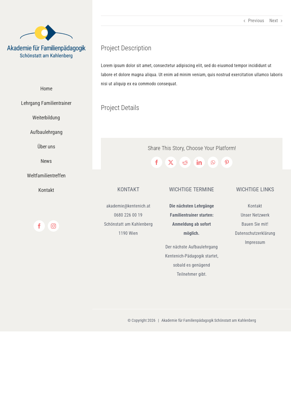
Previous (256, 20)
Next (273, 20)
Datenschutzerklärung (255, 233)
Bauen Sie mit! (255, 224)
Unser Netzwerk (255, 215)
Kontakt (255, 206)
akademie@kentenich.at (128, 206)
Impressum (255, 242)
